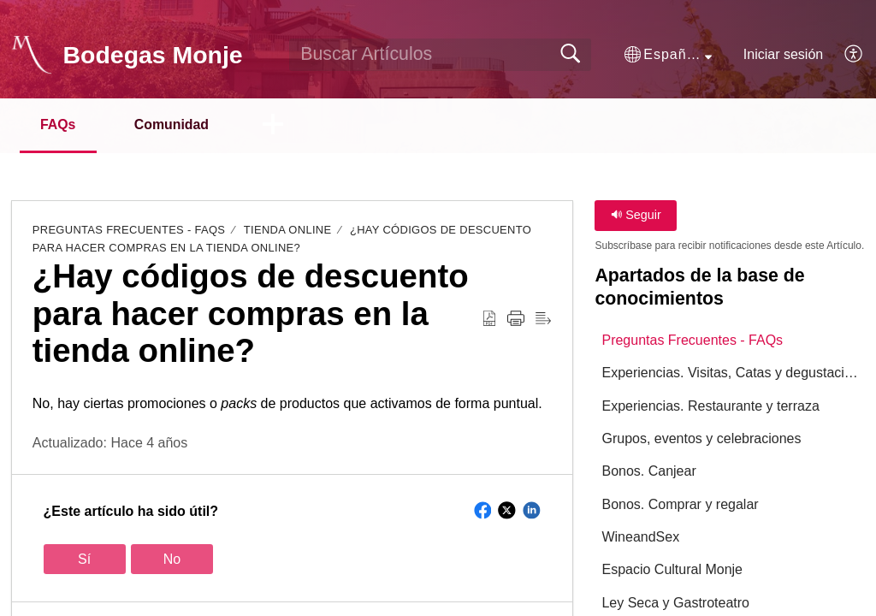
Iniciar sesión (783, 54)
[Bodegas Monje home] (31, 54)
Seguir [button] (636, 215)
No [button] (172, 559)
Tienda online (288, 230)
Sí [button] (84, 559)
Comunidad (174, 124)
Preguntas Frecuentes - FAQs (129, 230)
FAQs (59, 124)
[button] (668, 54)
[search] (440, 54)
